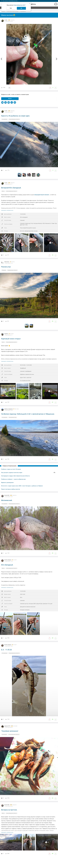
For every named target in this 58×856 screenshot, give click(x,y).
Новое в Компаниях (9, 466)
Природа (4, 270)
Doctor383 (6, 495)
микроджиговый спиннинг (41, 194)
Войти (10, 98)
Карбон (6, 333)
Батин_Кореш (7, 559)
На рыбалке (4, 119)
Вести (3, 191)
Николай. (6, 261)
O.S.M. (5, 20)
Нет (11, 8)
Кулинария (4, 734)
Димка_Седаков (8, 409)
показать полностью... (7, 210)
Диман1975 (7, 726)
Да (21, 8)
